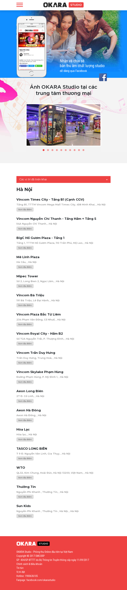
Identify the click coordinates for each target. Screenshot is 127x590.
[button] (43, 150)
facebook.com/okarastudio (40, 580)
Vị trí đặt (20, 571)
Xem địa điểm (25, 209)
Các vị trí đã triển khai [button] (33, 179)
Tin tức (20, 567)
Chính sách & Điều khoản (29, 564)
